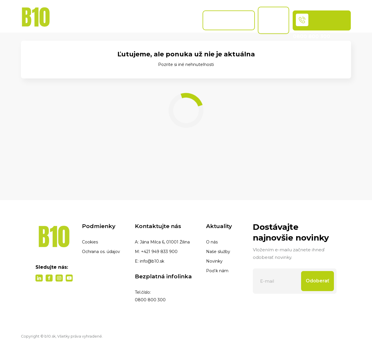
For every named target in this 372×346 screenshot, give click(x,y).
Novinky (214, 261)
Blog (130, 20)
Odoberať (317, 281)
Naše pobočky (154, 20)
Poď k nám (217, 270)
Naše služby (218, 251)
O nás (212, 242)
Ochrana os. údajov (101, 251)
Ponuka (85, 20)
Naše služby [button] (109, 19)
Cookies (90, 242)
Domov (59, 20)
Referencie (184, 20)
